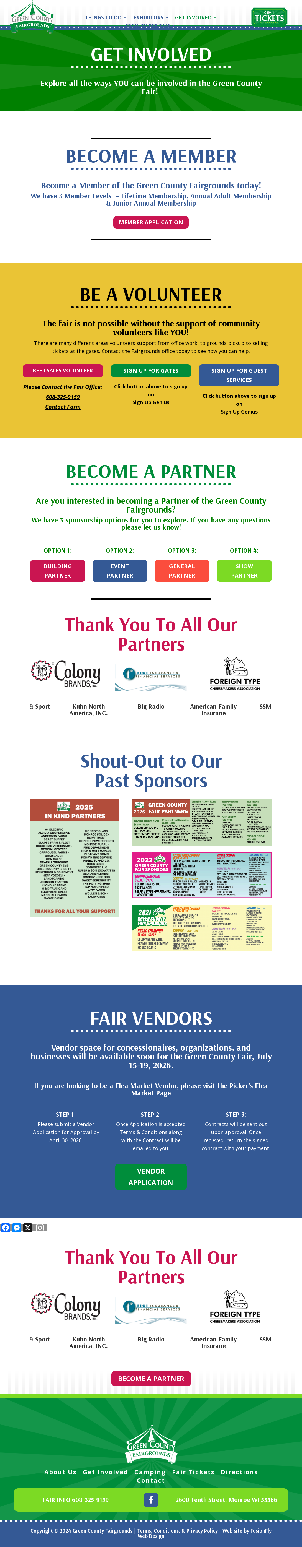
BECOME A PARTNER (151, 1378)
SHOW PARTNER (244, 570)
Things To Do (103, 18)
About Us (60, 1473)
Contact (151, 1481)
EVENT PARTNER (120, 570)
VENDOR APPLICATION (151, 1176)
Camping (150, 1473)
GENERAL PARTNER (182, 570)
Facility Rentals (148, 26)
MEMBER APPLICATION (151, 222)
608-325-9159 (63, 397)
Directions (239, 1473)
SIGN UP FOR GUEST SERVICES (239, 375)
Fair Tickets (193, 1473)
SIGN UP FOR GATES (150, 370)
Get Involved (193, 18)
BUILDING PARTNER (57, 570)
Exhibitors (148, 18)
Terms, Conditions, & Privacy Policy (177, 1530)
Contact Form (63, 406)
